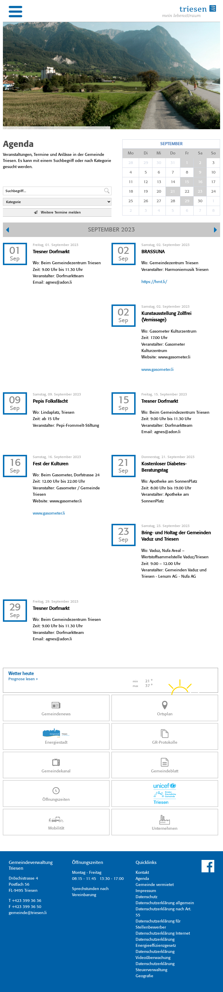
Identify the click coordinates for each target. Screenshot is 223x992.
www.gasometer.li (157, 370)
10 (213, 172)
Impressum (146, 891)
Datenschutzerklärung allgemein (165, 903)
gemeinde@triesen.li (28, 913)
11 (131, 182)
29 (145, 163)
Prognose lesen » (23, 679)
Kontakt (142, 873)
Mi (159, 153)
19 (145, 191)
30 (159, 163)
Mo (131, 153)
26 (145, 201)
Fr (187, 153)
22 (187, 191)
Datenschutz (146, 897)
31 (172, 163)
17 (213, 182)
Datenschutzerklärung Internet (163, 933)
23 (200, 191)
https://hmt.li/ (154, 282)
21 (172, 191)
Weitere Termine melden (57, 212)
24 (213, 191)
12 (145, 182)
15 (187, 182)
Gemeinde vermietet (155, 885)
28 (130, 163)
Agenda (142, 879)
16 (200, 182)
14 (173, 182)
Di (146, 153)
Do (172, 153)
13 (159, 182)
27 (159, 201)
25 (130, 201)
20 (159, 191)
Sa (200, 153)
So (213, 153)
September (171, 144)
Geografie (144, 976)
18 (131, 191)
